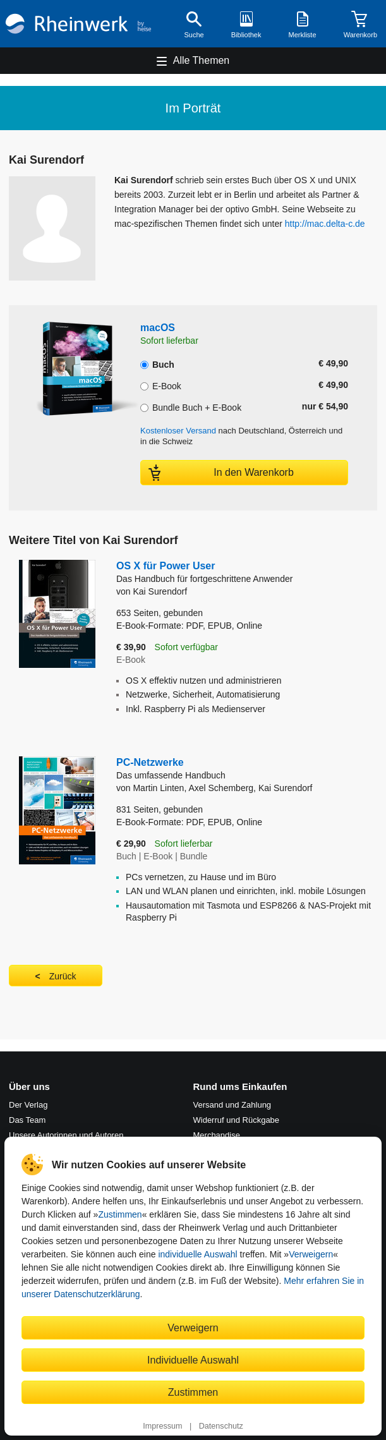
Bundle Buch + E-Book (190, 406)
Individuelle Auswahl (193, 1359)
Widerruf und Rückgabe (236, 1120)
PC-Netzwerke (246, 769)
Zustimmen (120, 1214)
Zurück (62, 976)
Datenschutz (221, 1426)
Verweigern (311, 1254)
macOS (157, 327)
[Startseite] (78, 23)
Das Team (27, 1120)
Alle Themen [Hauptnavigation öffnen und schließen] (201, 60)
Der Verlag (28, 1105)
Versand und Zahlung (232, 1105)
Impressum (162, 1426)
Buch (157, 363)
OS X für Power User (204, 572)
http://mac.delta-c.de (325, 224)
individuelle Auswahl (197, 1254)
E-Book (160, 384)
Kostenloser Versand (178, 430)
